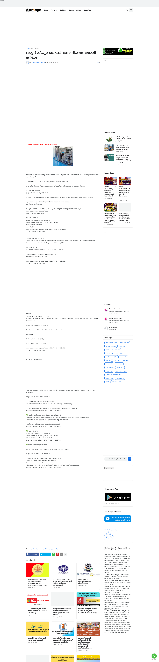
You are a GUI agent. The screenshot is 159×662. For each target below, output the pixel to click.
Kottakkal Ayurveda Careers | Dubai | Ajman (123, 138)
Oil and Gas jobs (111, 346)
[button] (127, 10)
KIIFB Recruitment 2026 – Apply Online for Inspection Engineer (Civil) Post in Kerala (110, 191)
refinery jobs (120, 378)
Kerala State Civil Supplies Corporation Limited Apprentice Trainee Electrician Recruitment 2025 (37, 582)
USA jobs (125, 360)
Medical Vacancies (110, 530)
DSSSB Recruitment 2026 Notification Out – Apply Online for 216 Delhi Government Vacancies (125, 192)
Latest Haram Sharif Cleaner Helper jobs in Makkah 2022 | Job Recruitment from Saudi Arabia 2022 (123, 159)
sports (107, 381)
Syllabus (108, 360)
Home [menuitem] (46, 10)
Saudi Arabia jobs (111, 357)
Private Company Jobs (113, 349)
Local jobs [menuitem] (87, 10)
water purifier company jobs (48, 549)
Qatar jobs (119, 353)
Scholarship (123, 357)
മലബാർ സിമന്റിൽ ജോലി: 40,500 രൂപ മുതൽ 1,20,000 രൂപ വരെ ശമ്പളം (87, 611)
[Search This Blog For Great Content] (115, 459)
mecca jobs (109, 364)
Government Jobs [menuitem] (75, 10)
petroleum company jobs (113, 374)
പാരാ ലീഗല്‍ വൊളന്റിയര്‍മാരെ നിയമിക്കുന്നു (84, 581)
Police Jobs (122, 346)
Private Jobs (108, 540)
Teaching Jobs (109, 536)
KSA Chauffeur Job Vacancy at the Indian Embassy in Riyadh (123, 147)
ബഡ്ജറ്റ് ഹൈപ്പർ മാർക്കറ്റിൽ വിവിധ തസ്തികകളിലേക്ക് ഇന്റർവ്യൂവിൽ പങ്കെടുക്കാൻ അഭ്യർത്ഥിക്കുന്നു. (85, 643)
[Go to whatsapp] (154, 656)
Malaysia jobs (124, 342)
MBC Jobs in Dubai (111, 342)
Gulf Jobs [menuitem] (63, 10)
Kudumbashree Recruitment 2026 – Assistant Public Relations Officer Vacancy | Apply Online (110, 217)
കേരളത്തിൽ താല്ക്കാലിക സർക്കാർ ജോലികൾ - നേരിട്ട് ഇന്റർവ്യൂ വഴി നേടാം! (62, 612)
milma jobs (120, 367)
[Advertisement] (79, 30)
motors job (109, 371)
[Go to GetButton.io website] (154, 660)
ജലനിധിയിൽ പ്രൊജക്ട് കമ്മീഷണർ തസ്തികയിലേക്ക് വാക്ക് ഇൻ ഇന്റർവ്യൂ (62, 640)
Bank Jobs (107, 532)
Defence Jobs (108, 534)
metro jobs (118, 364)
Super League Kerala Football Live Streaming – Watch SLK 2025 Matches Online (124, 217)
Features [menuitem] (54, 10)
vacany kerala (116, 381)
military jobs (110, 367)
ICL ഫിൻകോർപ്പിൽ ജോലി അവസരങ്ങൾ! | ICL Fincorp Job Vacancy (37, 611)
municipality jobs (120, 371)
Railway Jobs (108, 538)
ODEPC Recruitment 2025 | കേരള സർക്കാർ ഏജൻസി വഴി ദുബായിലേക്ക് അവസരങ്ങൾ (62, 582)
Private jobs (109, 353)
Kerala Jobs (35, 48)
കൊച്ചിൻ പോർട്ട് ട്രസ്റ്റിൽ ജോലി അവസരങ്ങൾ (37, 639)
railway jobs (109, 378)
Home (28, 48)
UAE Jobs (116, 360)
